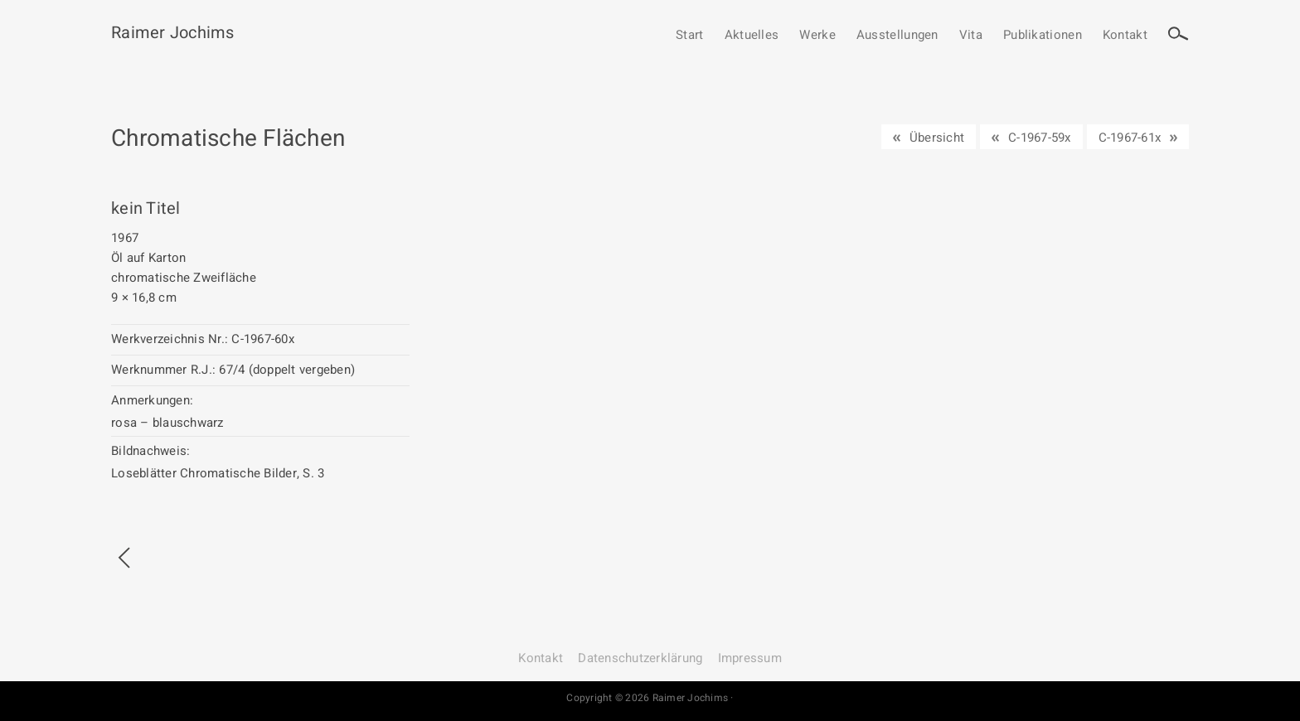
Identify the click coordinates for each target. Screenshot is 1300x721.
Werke (817, 35)
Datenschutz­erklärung (640, 658)
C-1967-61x (1130, 137)
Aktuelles (752, 35)
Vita (970, 35)
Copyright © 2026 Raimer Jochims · (649, 697)
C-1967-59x (1039, 137)
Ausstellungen (897, 35)
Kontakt (1125, 35)
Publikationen (1042, 35)
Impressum (750, 658)
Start (690, 35)
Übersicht (937, 137)
